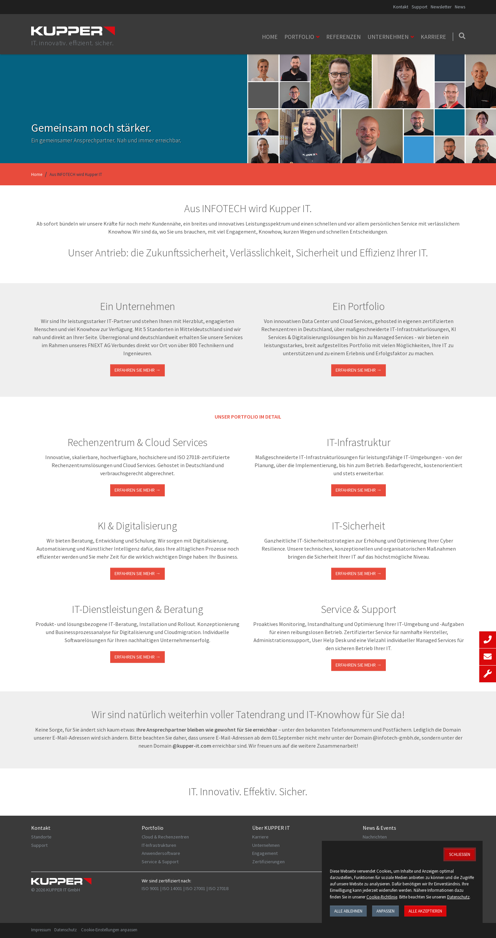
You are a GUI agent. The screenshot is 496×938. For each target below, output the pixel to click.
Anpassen (385, 911)
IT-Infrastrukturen (159, 845)
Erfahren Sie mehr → (137, 370)
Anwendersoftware (161, 853)
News (460, 7)
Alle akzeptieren (425, 911)
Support (419, 7)
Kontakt (400, 7)
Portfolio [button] (299, 37)
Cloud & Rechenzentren (165, 837)
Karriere (433, 37)
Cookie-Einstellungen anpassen (109, 929)
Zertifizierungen (268, 862)
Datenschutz (65, 929)
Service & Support (160, 862)
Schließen (459, 854)
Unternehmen (266, 845)
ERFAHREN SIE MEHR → (137, 490)
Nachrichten (375, 837)
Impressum (41, 929)
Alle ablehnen (348, 911)
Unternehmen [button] (388, 37)
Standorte (41, 837)
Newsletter (441, 7)
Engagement (265, 853)
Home (270, 37)
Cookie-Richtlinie (381, 896)
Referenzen (343, 37)
